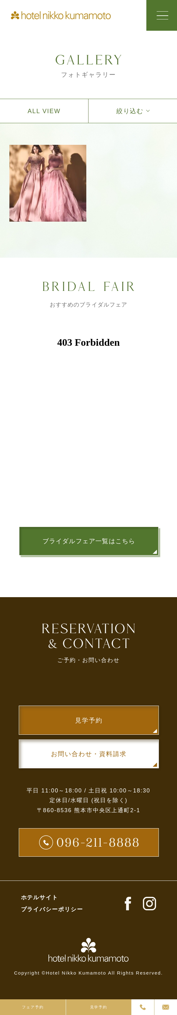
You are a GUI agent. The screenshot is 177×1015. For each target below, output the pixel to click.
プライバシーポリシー (52, 911)
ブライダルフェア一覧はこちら (89, 541)
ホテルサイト (39, 900)
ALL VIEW (44, 111)
